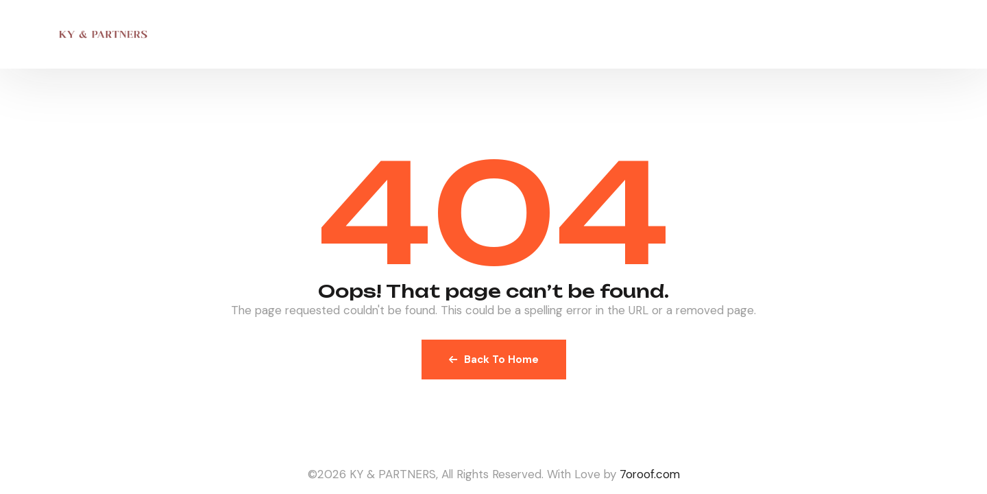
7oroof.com (650, 474)
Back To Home (494, 359)
